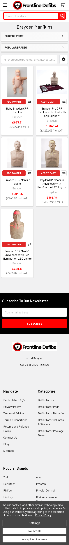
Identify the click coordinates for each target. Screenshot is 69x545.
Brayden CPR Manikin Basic (17, 181)
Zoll (5, 477)
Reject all (34, 531)
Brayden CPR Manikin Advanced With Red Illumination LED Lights (17, 254)
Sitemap (8, 450)
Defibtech (9, 483)
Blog (6, 444)
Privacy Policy (12, 406)
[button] (63, 59)
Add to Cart (14, 101)
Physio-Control (45, 490)
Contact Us (10, 437)
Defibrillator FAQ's (14, 400)
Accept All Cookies (34, 539)
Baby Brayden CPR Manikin (17, 110)
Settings (34, 523)
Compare (29, 101)
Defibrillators (46, 400)
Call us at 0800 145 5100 (34, 364)
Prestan (41, 483)
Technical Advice (13, 413)
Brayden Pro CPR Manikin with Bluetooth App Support (52, 112)
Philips (7, 490)
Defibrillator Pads (48, 406)
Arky (39, 477)
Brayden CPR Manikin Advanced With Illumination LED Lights (51, 183)
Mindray (8, 497)
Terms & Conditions (15, 420)
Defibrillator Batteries (51, 413)
